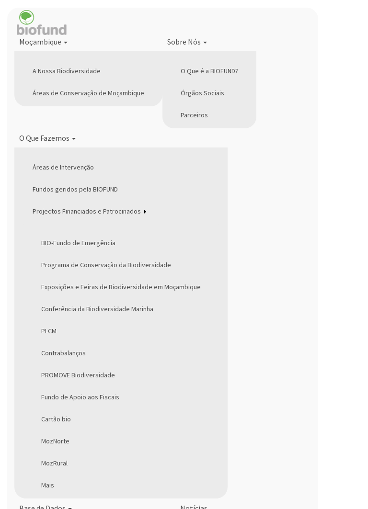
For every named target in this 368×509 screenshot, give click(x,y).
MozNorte (55, 441)
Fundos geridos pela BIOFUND (75, 189)
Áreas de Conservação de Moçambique (88, 93)
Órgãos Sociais (202, 93)
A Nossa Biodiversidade (67, 71)
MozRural (54, 463)
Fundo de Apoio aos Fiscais (80, 397)
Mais (47, 485)
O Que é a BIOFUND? (209, 71)
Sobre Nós (187, 41)
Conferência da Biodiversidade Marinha (97, 309)
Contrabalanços (63, 353)
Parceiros (194, 115)
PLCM (49, 331)
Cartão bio (56, 419)
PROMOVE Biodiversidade (78, 375)
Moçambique (43, 41)
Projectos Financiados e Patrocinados (87, 211)
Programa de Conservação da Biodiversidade (106, 264)
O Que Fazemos (47, 138)
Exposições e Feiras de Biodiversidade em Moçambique (121, 287)
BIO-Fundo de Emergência (78, 242)
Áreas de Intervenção (63, 167)
